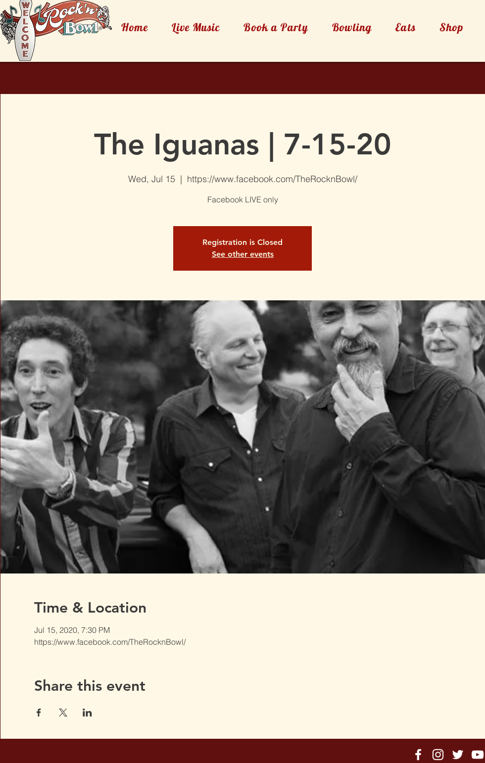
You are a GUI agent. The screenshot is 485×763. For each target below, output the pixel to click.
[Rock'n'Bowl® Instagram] (438, 754)
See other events (243, 254)
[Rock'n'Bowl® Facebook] (418, 754)
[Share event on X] (63, 712)
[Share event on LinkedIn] (87, 712)
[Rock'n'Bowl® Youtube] (477, 754)
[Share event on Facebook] (39, 712)
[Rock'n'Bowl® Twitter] (457, 754)
